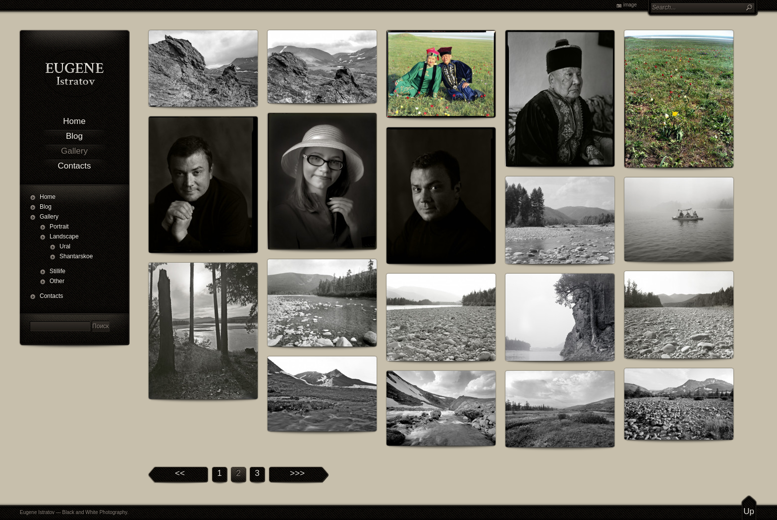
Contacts (74, 166)
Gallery (74, 151)
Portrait (59, 226)
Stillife (57, 271)
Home (74, 121)
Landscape (64, 236)
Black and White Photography (94, 512)
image (630, 4)
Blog (74, 136)
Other (57, 281)
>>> (297, 473)
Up (748, 511)
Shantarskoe (74, 256)
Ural (64, 246)
